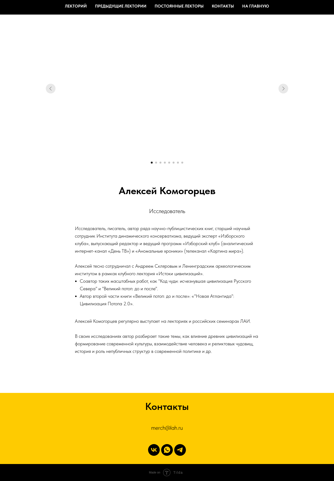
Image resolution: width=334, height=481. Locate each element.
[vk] (154, 450)
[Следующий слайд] (283, 88)
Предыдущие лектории (120, 6)
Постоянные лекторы (179, 6)
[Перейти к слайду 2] (156, 163)
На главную (255, 6)
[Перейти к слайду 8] (182, 163)
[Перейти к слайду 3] (160, 163)
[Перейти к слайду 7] (178, 163)
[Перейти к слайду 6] (174, 163)
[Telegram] (180, 450)
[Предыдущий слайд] (51, 88)
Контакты (223, 6)
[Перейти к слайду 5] (169, 163)
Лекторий (76, 6)
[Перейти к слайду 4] (165, 163)
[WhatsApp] (167, 450)
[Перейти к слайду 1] (152, 163)
